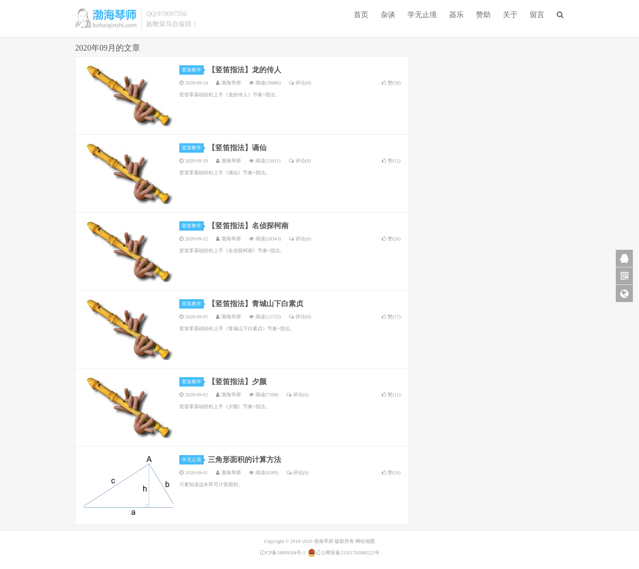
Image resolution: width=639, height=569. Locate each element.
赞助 (483, 15)
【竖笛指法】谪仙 (237, 148)
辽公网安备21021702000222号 (343, 553)
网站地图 (365, 541)
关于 (510, 15)
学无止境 (422, 15)
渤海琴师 (106, 18)
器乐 (456, 15)
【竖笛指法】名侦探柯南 (248, 226)
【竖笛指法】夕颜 (237, 382)
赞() (391, 83)
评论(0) (300, 83)
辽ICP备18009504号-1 (283, 553)
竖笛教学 (193, 70)
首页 (361, 15)
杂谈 (388, 15)
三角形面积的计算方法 (244, 460)
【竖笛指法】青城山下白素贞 (255, 304)
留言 (537, 15)
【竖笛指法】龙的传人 (244, 70)
